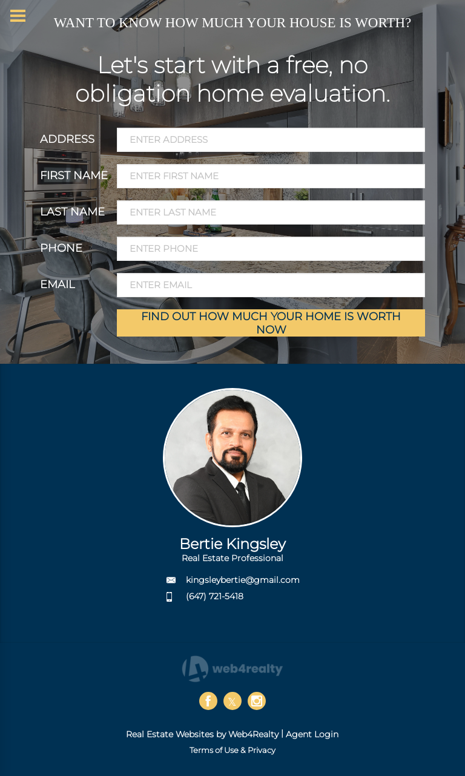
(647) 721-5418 (214, 596)
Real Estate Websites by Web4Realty (202, 734)
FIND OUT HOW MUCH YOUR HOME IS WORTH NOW (271, 323)
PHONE (61, 248)
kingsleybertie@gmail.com (243, 579)
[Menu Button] (17, 16)
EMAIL (57, 284)
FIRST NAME (74, 175)
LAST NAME (72, 212)
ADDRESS (67, 139)
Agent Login (312, 734)
